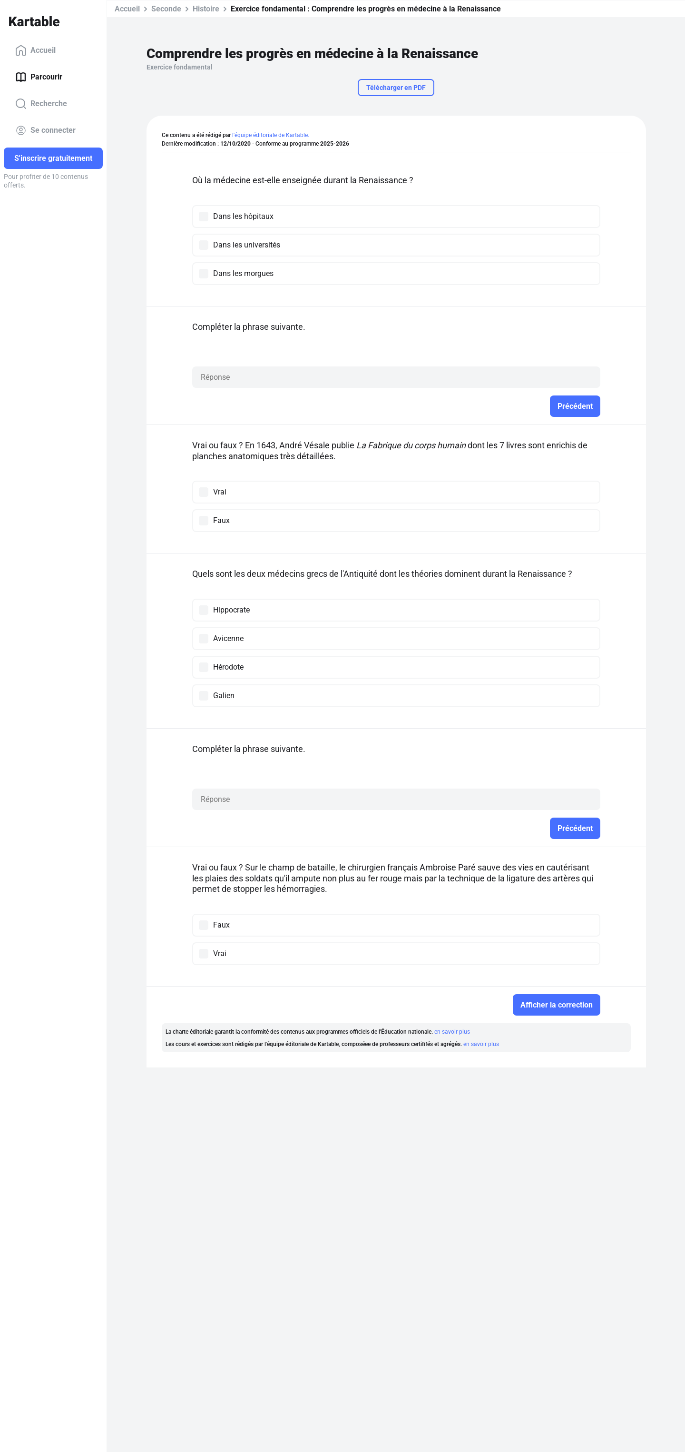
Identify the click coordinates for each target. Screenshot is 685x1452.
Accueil (35, 50)
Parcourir (38, 77)
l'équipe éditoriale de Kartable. (270, 135)
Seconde (166, 8)
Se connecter (45, 130)
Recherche (41, 103)
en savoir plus (452, 1031)
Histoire (206, 8)
